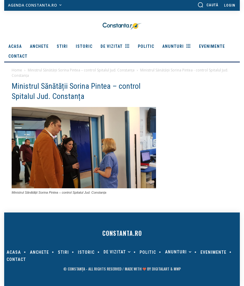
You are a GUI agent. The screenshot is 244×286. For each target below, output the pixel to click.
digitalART (160, 268)
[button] (207, 5)
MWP (177, 268)
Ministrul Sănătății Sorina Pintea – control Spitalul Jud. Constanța (81, 70)
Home (17, 70)
